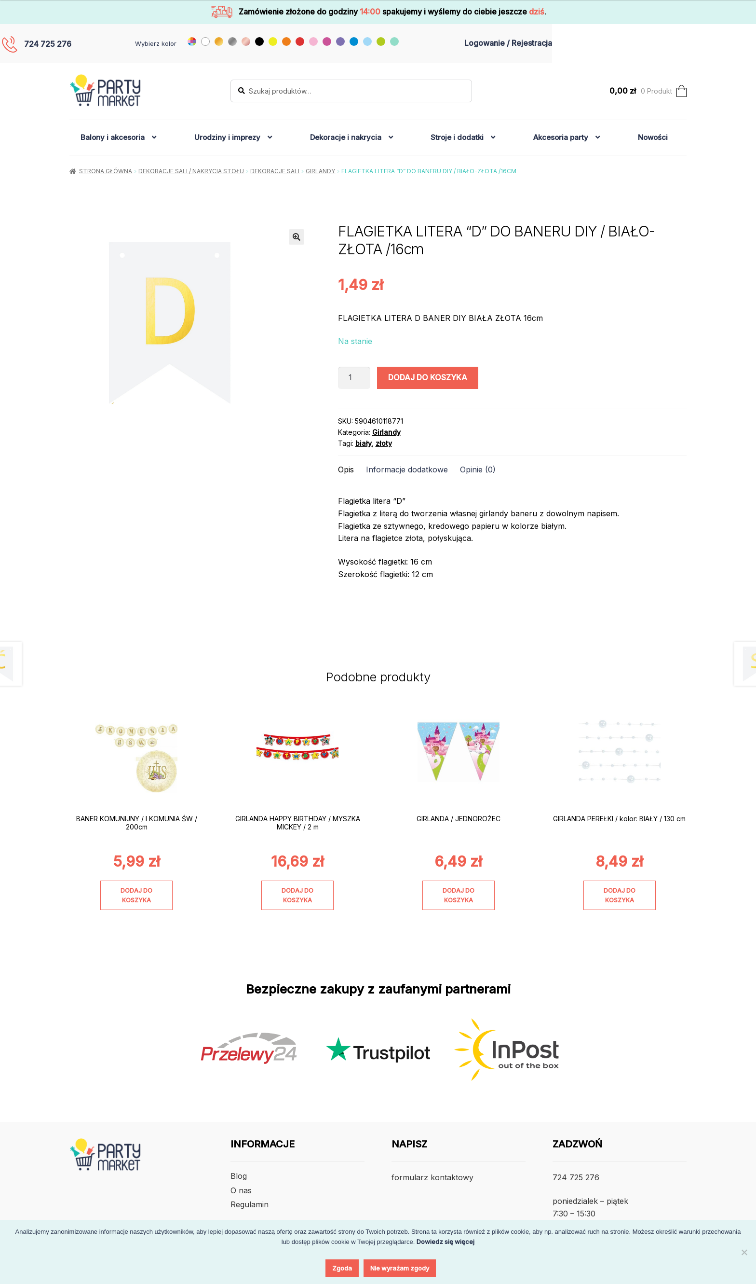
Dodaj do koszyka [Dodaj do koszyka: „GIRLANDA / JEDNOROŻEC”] (458, 895)
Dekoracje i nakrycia (345, 137)
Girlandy (320, 171)
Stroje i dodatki (457, 137)
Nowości (653, 137)
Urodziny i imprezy (227, 137)
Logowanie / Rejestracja (508, 43)
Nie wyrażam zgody (399, 1268)
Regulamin (249, 1204)
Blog (238, 1176)
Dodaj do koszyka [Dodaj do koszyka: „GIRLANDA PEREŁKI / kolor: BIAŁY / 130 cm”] (619, 895)
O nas (241, 1190)
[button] (296, 237)
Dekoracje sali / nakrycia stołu (191, 171)
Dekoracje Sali (274, 171)
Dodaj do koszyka (427, 377)
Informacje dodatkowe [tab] (407, 469)
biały (363, 443)
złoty (384, 443)
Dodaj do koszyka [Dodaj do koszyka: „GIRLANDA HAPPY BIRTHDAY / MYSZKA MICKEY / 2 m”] (297, 895)
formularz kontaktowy (432, 1177)
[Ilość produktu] (354, 378)
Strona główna (105, 171)
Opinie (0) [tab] (478, 469)
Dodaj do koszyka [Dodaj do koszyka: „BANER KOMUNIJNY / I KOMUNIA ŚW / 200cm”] (136, 895)
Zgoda (342, 1268)
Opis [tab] (346, 469)
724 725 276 (47, 44)
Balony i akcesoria (113, 137)
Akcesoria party (560, 137)
